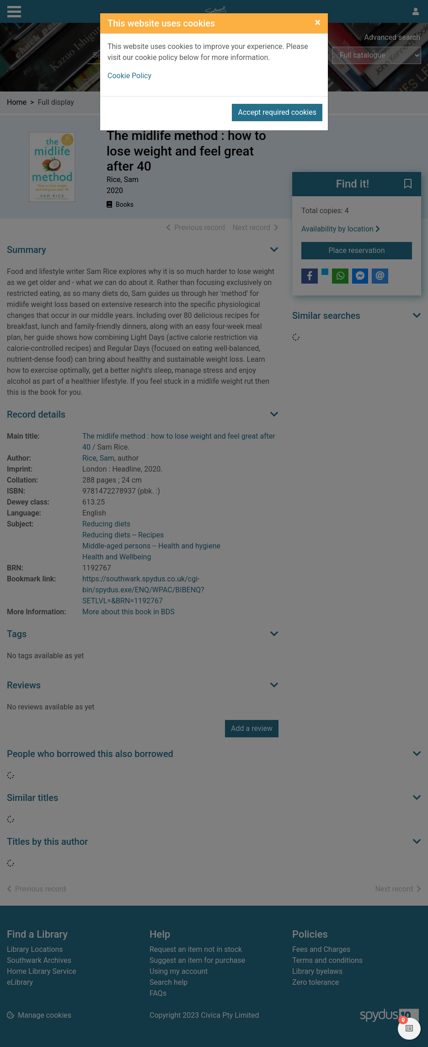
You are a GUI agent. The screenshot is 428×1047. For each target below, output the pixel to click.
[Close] (317, 22)
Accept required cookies (277, 112)
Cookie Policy (129, 75)
